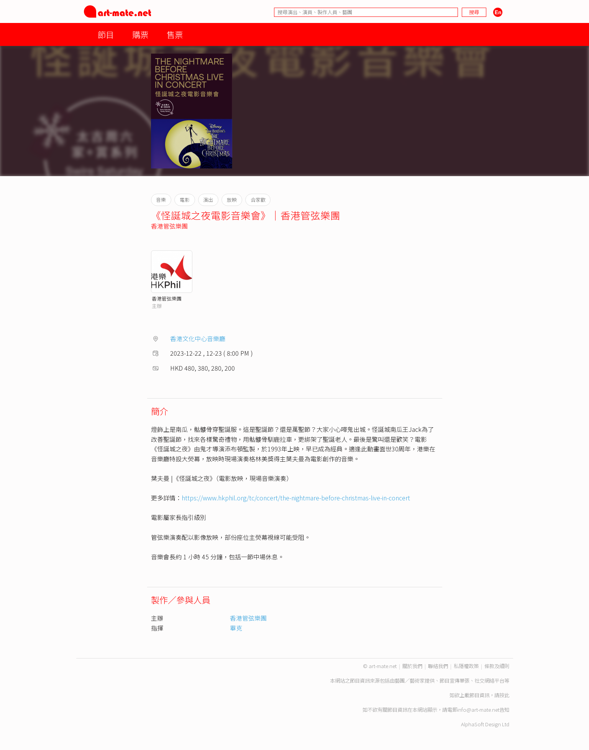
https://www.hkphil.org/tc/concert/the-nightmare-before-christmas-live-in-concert (296, 497)
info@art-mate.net (478, 709)
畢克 (236, 627)
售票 (175, 34)
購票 (140, 34)
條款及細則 (496, 666)
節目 (106, 34)
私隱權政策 (466, 666)
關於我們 (412, 666)
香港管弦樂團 (169, 225)
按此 (504, 695)
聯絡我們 (438, 666)
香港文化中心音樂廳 (197, 338)
